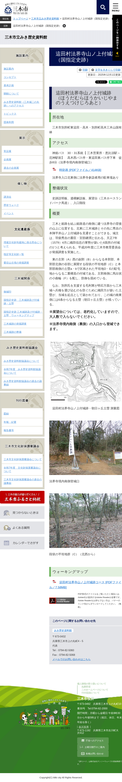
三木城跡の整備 (12, 332)
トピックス (10, 113)
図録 (6, 413)
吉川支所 (84, 727)
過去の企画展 (11, 168)
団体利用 (9, 122)
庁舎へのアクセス (95, 740)
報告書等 (9, 430)
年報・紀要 (10, 422)
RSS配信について (90, 692)
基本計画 (9, 85)
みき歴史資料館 (63, 630)
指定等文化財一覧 (14, 254)
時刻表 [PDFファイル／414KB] (80, 170)
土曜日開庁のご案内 (95, 747)
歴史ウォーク (11, 205)
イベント (9, 213)
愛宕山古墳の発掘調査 (16, 262)
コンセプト (10, 77)
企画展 (7, 159)
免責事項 (85, 686)
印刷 (85, 70)
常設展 (7, 151)
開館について (11, 93)
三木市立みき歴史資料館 (45, 18)
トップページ (20, 18)
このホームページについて (94, 689)
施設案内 (9, 68)
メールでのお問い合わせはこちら (71, 659)
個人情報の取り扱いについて (91, 683)
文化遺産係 (22, 229)
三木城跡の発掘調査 (15, 323)
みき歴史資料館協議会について (21, 361)
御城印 (7, 291)
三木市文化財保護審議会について (23, 459)
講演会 (7, 197)
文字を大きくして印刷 (108, 70)
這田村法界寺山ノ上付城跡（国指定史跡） (37, 25)
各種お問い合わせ (95, 753)
